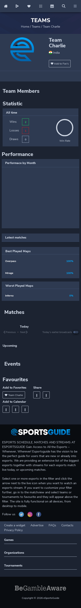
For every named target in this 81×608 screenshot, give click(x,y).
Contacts (67, 525)
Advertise (36, 525)
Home (25, 27)
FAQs (52, 525)
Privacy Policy (13, 530)
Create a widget (14, 525)
